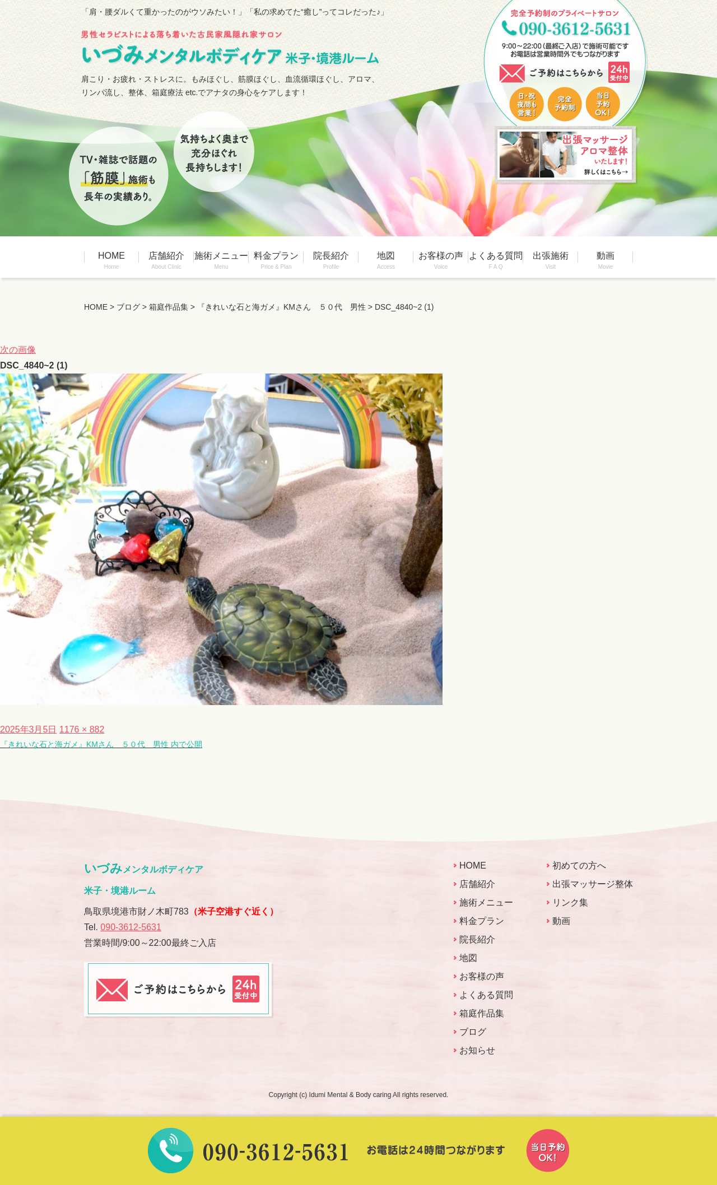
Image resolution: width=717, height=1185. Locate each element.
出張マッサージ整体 (592, 884)
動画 (605, 260)
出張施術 (550, 260)
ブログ (472, 1032)
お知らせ (477, 1050)
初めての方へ (579, 865)
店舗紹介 (166, 260)
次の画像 (18, 349)
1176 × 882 (82, 729)
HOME (111, 260)
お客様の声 (440, 260)
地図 (385, 260)
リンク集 (570, 902)
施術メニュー (221, 260)
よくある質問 (495, 260)
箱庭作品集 (481, 1013)
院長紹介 (331, 260)
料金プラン (276, 260)
